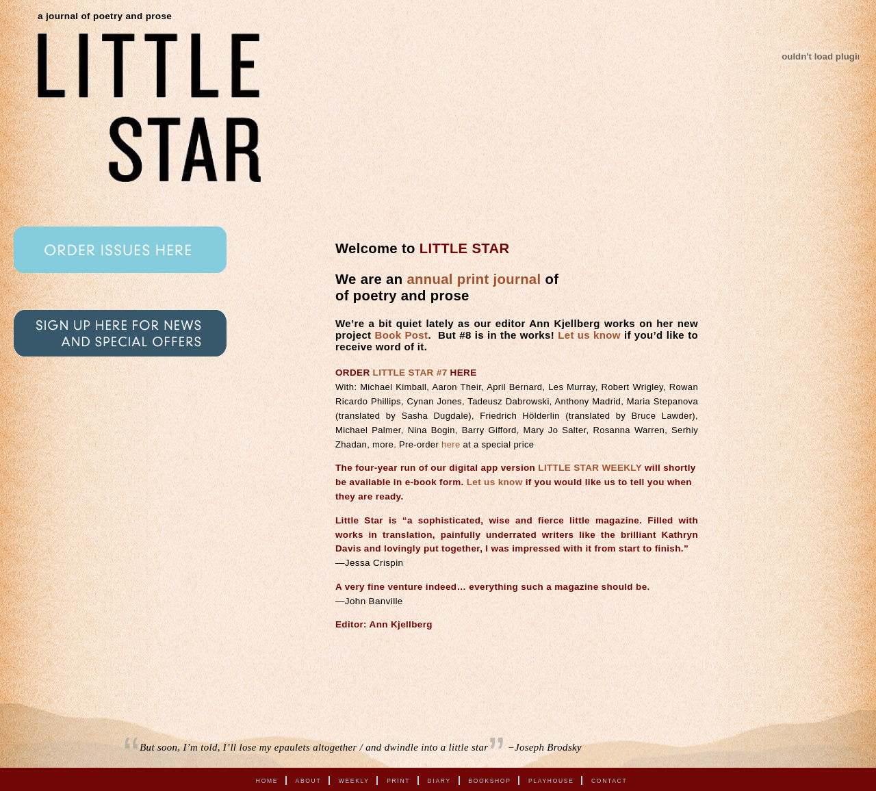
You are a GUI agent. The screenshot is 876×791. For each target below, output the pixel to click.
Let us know (589, 335)
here (450, 444)
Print (398, 780)
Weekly (354, 780)
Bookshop (489, 780)
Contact (609, 780)
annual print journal (474, 279)
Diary (439, 780)
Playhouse (551, 780)
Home (267, 780)
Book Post (401, 335)
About (309, 780)
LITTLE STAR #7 (410, 372)
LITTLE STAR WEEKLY (590, 468)
